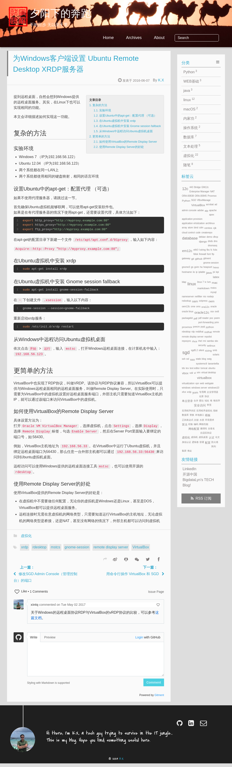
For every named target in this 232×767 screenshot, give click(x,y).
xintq (35, 608)
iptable (201, 272)
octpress (203, 301)
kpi (217, 272)
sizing (208, 350)
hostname (187, 272)
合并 (196, 400)
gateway (186, 258)
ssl (187, 359)
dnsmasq (212, 245)
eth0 (195, 250)
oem (211, 301)
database (190, 238)
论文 (217, 437)
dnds (210, 241)
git (192, 258)
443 (191, 187)
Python (190, 71)
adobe (200, 210)
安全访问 (200, 405)
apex (211, 214)
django (203, 241)
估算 (201, 396)
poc (211, 318)
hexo (216, 267)
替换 (192, 415)
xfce (184, 392)
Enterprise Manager (199, 191)
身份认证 (186, 442)
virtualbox (204, 378)
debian (202, 237)
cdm (201, 227)
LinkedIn (189, 469)
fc (211, 250)
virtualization (188, 383)
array (184, 227)
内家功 (189, 118)
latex (216, 277)
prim (217, 322)
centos (208, 227)
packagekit (187, 318)
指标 (215, 410)
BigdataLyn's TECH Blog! (198, 482)
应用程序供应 (189, 410)
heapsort (207, 267)
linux (189, 99)
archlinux (210, 223)
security (202, 345)
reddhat (199, 331)
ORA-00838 (188, 196)
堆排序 (216, 400)
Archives (150, 37)
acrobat (210, 204)
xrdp (24, 551)
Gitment (159, 698)
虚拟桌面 (203, 437)
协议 (207, 396)
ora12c (205, 306)
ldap (184, 282)
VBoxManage (203, 200)
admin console (189, 210)
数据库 (189, 136)
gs (192, 267)
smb (215, 350)
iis (194, 272)
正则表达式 (187, 420)
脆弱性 (203, 428)
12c (185, 189)
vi (195, 372)
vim (199, 372)
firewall (202, 254)
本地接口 (199, 415)
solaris (216, 354)
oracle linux (187, 311)
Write (33, 641)
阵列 (213, 446)
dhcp (215, 237)
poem (217, 318)
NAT (212, 191)
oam (195, 301)
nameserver (188, 296)
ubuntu (211, 368)
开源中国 (190, 474)
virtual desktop (208, 372)
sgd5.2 (194, 350)
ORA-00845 (201, 196)
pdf (195, 318)
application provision (192, 219)
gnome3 (186, 267)
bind (196, 227)
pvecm (196, 326)
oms (198, 306)
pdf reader (203, 318)
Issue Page (156, 595)
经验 (190, 424)
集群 (184, 450)
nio (204, 296)
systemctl (201, 363)
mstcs (55, 551)
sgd (186, 352)
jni (214, 272)
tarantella (213, 363)
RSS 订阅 (203, 498)
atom (190, 227)
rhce (194, 341)
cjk (214, 227)
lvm (209, 282)
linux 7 (200, 282)
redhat (208, 331)
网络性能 (203, 424)
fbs (208, 250)
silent (201, 350)
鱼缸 (189, 450)
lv (205, 282)
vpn (197, 383)
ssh (184, 359)
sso (192, 359)
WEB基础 (192, 81)
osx (212, 311)
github (198, 258)
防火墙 (214, 442)
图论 (201, 400)
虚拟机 (194, 437)
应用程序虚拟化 (204, 410)
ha (201, 267)
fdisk (195, 254)
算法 (184, 424)
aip (206, 210)
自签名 (211, 428)
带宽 (209, 405)
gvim (196, 267)
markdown (203, 288)
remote (216, 331)
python (210, 326)
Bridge (197, 187)
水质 (202, 420)
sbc (216, 341)
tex (187, 368)
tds (183, 368)
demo (209, 237)
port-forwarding (205, 322)
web (202, 383)
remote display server (111, 551)
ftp (213, 254)
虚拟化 (26, 539)
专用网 (202, 392)
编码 (196, 424)
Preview (50, 641)
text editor (195, 368)
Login (139, 641)
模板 (207, 415)
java (187, 90)
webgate (209, 383)
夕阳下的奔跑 (60, 14)
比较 (196, 420)
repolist (208, 336)
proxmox (187, 326)
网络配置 (193, 428)
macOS (190, 109)
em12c (187, 251)
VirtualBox (141, 551)
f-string (202, 250)
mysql (213, 292)
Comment (153, 686)
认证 (211, 437)
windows (186, 387)
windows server (199, 387)
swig (209, 359)
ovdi (217, 311)
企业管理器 (212, 392)
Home (124, 37)
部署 (202, 442)
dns (215, 241)
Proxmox (212, 196)
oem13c (186, 306)
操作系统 (191, 127)
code (198, 232)
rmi (204, 341)
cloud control (188, 232)
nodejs (210, 296)
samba (210, 341)
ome (193, 306)
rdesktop (39, 551)
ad (216, 204)
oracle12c (201, 312)
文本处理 (191, 146)
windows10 (213, 387)
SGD (193, 200)
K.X (161, 84)
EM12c (205, 187)
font (209, 254)
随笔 (188, 164)
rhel (200, 341)
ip (197, 272)
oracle (213, 306)
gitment (207, 258)
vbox (185, 373)
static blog (201, 359)
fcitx (215, 250)
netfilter (198, 296)
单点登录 (187, 400)
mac (215, 282)
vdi (191, 372)
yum (195, 392)
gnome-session (77, 551)
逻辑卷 (195, 442)
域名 (207, 400)
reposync (186, 341)
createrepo (206, 232)
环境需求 (209, 420)
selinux (211, 345)
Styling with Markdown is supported (48, 686)
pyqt (203, 326)
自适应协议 (206, 433)
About (175, 37)
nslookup (186, 301)
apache (213, 210)
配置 (207, 442)
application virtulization (193, 223)
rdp (193, 331)
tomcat (204, 368)
